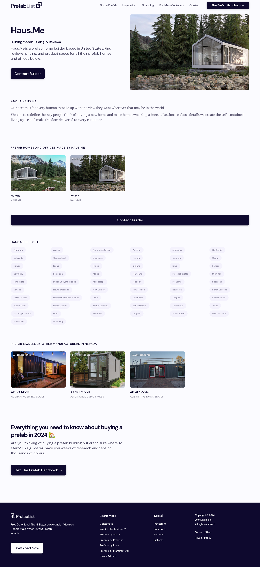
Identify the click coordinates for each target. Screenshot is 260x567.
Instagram (160, 523)
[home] (26, 5)
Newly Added (108, 556)
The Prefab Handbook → (228, 5)
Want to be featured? (113, 529)
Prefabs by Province (111, 540)
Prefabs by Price (109, 545)
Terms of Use (203, 532)
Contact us (106, 523)
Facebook (160, 529)
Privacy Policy (203, 537)
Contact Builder (27, 73)
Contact (195, 5)
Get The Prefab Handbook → (38, 470)
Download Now (26, 548)
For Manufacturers (171, 5)
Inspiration (129, 5)
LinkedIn (158, 540)
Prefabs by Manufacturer (114, 550)
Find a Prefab (108, 5)
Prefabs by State (110, 534)
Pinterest (159, 534)
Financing (148, 5)
